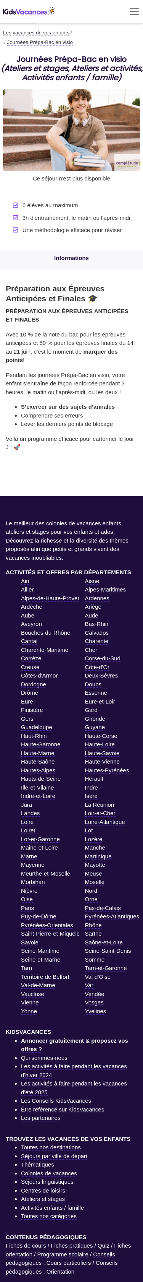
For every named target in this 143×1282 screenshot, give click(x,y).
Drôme (29, 692)
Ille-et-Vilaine (37, 787)
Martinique (98, 856)
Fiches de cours (26, 1245)
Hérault (94, 778)
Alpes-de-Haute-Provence (54, 598)
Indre (91, 787)
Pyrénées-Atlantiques (112, 916)
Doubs (93, 684)
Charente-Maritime (44, 650)
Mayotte (95, 864)
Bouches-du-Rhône (45, 632)
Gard (91, 710)
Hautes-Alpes (38, 770)
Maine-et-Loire (39, 847)
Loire (27, 822)
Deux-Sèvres (101, 675)
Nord (91, 890)
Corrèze (31, 658)
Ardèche (31, 606)
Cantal (29, 641)
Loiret (28, 830)
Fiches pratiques (72, 1245)
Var (89, 985)
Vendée (94, 994)
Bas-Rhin (97, 624)
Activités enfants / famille (52, 1207)
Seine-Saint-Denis (108, 950)
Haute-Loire (100, 744)
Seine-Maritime (40, 950)
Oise (27, 899)
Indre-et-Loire (38, 796)
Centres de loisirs (43, 1190)
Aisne (92, 581)
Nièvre (29, 890)
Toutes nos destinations (51, 1147)
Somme (95, 959)
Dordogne (33, 684)
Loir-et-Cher (100, 813)
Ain (25, 581)
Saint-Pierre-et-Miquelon (52, 933)
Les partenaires (40, 1118)
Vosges (94, 1002)
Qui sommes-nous (44, 1058)
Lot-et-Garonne (40, 839)
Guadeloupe (36, 727)
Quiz (103, 1245)
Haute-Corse (101, 736)
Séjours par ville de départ (54, 1156)
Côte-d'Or (97, 667)
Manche (95, 847)
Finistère (32, 710)
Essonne (96, 692)
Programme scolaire (62, 1254)
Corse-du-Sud (103, 658)
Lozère (94, 839)
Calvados (97, 632)
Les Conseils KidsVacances (56, 1100)
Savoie (30, 942)
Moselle (95, 882)
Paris (27, 908)
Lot (89, 830)
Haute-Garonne (40, 744)
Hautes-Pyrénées (107, 770)
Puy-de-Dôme (38, 916)
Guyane (95, 727)
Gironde (95, 718)
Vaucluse (32, 994)
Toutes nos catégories (49, 1216)
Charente (97, 641)
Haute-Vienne (102, 761)
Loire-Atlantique (105, 822)
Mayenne (33, 864)
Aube (27, 615)
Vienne (30, 1002)
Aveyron (31, 624)
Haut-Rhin (34, 736)
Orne (91, 899)
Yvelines (95, 1011)
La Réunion (99, 804)
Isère (91, 796)
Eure (27, 701)
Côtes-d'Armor (39, 675)
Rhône (93, 925)
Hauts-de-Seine (41, 778)
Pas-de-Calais (103, 908)
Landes (30, 813)
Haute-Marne (38, 753)
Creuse (30, 667)
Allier (27, 589)
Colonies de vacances (49, 1173)
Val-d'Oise (98, 976)
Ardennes (97, 598)
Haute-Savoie (102, 753)
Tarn (26, 968)
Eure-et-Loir (100, 701)
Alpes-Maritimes (105, 589)
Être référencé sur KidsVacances (62, 1109)
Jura (26, 804)
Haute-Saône (38, 761)
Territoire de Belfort (45, 976)
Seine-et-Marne (40, 959)
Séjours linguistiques (47, 1181)
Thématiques (37, 1164)
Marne (29, 856)
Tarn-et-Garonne (106, 968)
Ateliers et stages (43, 1199)
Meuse (93, 873)
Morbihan (33, 882)
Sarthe (93, 933)
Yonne (29, 1011)
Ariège (93, 606)
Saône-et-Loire (104, 942)
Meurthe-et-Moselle (45, 873)
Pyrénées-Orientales (47, 925)
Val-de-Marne (38, 985)
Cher (91, 650)
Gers (27, 718)
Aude (91, 615)
